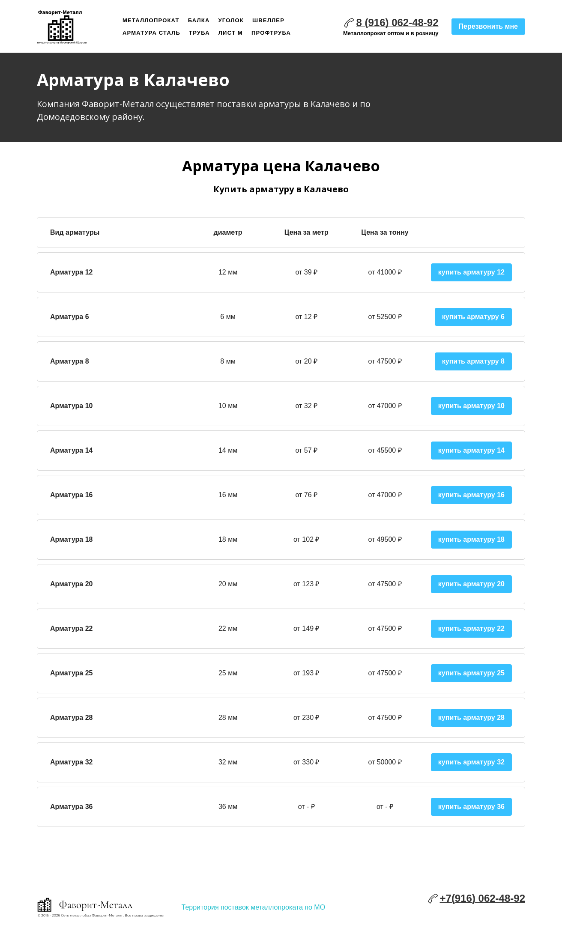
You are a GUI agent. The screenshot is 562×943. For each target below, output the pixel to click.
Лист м (230, 33)
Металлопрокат (151, 20)
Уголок (231, 20)
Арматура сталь (151, 33)
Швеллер (268, 20)
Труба (199, 33)
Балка (199, 20)
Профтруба (271, 33)
